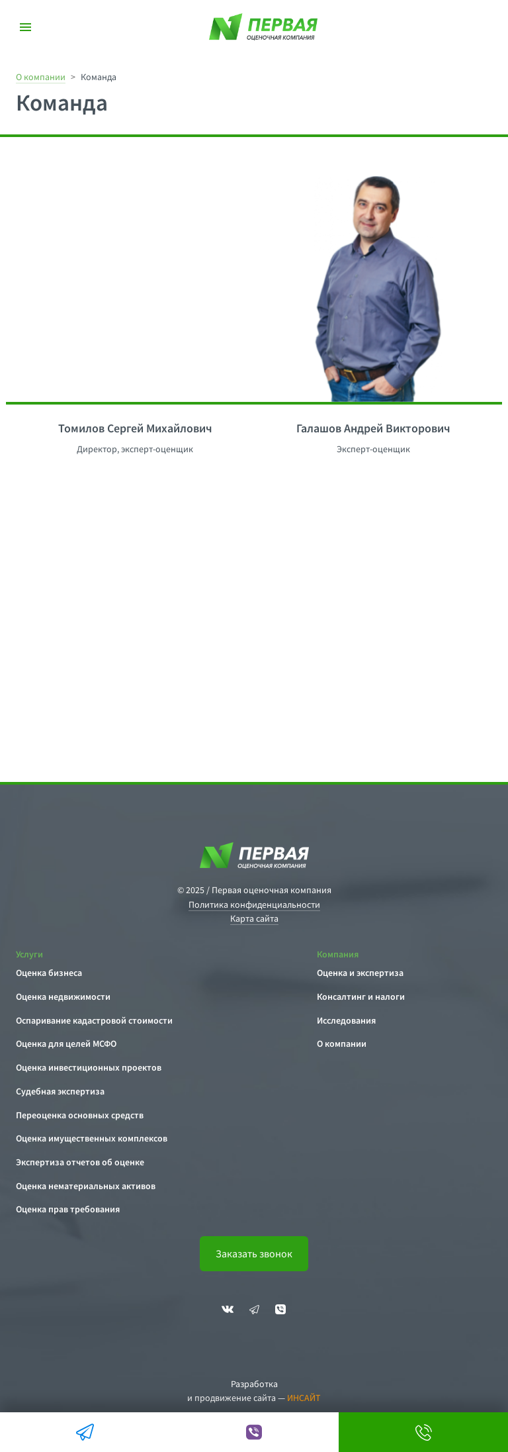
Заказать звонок (254, 1253)
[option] (130, 286)
